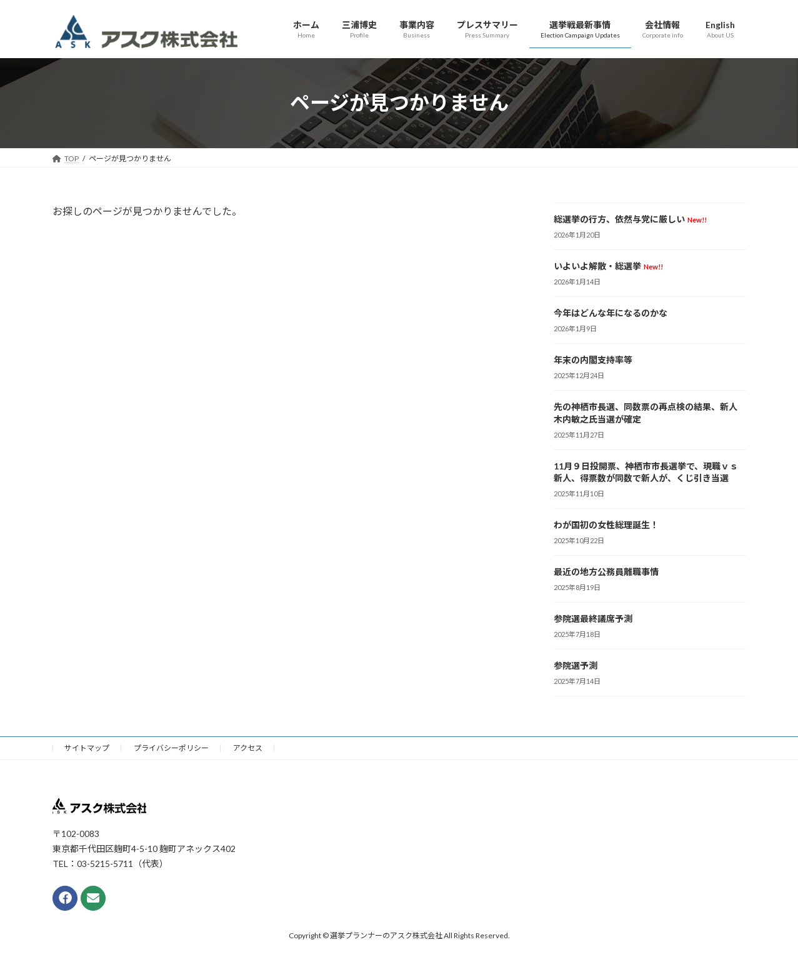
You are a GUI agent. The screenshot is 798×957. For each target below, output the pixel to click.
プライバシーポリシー (171, 748)
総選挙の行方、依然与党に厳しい (630, 219)
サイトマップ (86, 748)
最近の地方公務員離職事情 (606, 571)
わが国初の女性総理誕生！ (606, 524)
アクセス (247, 748)
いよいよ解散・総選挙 (608, 266)
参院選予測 (575, 665)
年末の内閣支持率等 (593, 359)
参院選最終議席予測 (593, 618)
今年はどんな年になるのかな (610, 313)
